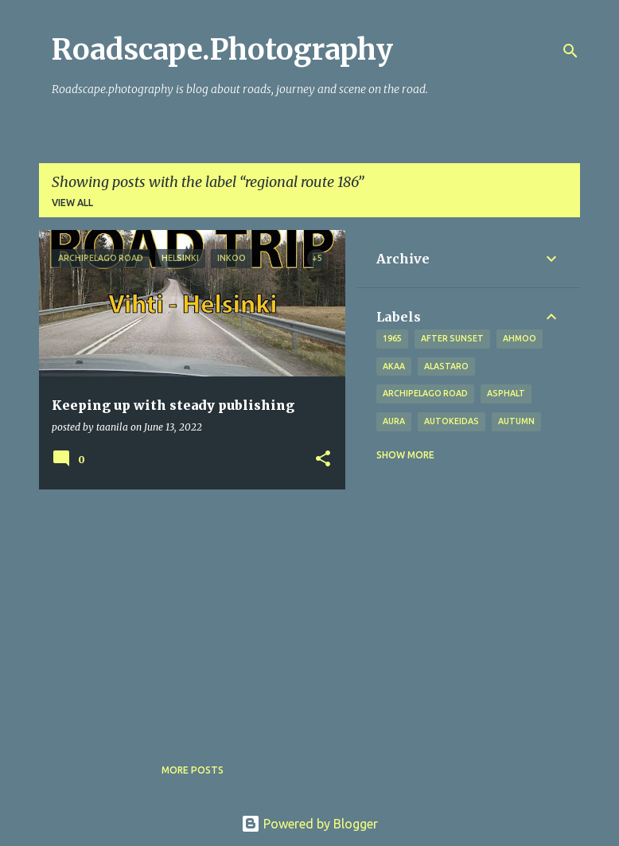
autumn (516, 421)
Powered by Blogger (309, 824)
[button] (323, 459)
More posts (193, 770)
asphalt (506, 393)
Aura (394, 421)
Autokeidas (451, 421)
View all (72, 202)
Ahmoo (519, 338)
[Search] (570, 51)
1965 (392, 338)
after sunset (452, 338)
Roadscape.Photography (222, 50)
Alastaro (446, 366)
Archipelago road (425, 393)
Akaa (394, 366)
